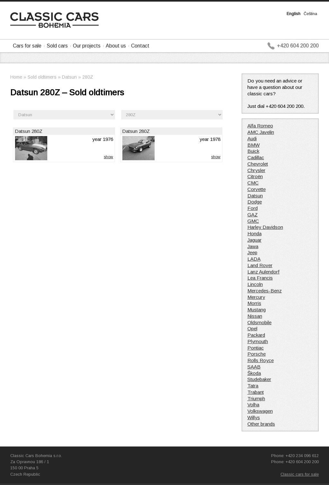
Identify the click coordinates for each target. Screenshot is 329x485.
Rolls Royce (260, 360)
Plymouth (257, 341)
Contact (140, 45)
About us (116, 45)
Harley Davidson (265, 227)
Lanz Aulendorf (263, 271)
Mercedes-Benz (264, 290)
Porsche (256, 354)
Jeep (252, 252)
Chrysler (256, 170)
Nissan (254, 316)
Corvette (256, 189)
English (293, 13)
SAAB (254, 366)
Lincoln (255, 284)
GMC (253, 221)
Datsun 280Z (28, 131)
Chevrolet (257, 164)
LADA (254, 259)
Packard (256, 335)
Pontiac (255, 348)
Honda (254, 233)
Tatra (252, 385)
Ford (252, 208)
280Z (87, 77)
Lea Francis (260, 278)
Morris (254, 303)
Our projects (87, 45)
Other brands (261, 424)
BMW (253, 145)
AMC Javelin (260, 132)
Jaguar (254, 240)
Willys (253, 417)
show (108, 157)
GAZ (252, 214)
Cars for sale (27, 45)
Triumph (256, 398)
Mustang (256, 309)
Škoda (254, 373)
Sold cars (57, 45)
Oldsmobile (259, 322)
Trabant (255, 392)
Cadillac (255, 157)
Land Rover (259, 265)
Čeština (310, 13)
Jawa (252, 246)
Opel (252, 328)
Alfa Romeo (260, 125)
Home (16, 77)
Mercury (256, 297)
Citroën (255, 176)
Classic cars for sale (299, 474)
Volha (253, 404)
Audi (252, 138)
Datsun (69, 77)
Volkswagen (260, 411)
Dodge (254, 201)
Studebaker (259, 379)
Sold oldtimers (42, 77)
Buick (253, 151)
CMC (253, 183)
